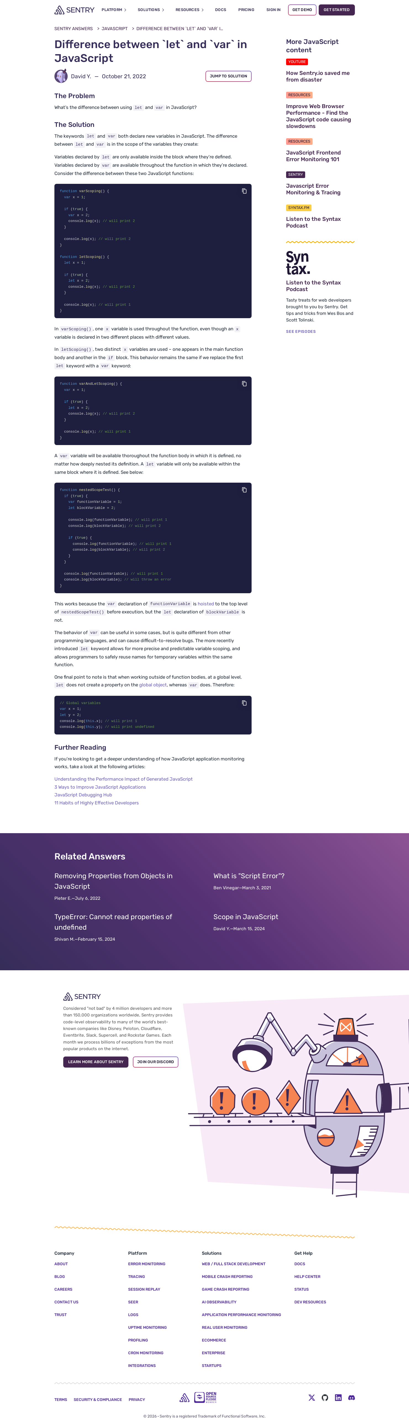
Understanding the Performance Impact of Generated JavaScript (123, 791)
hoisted (206, 614)
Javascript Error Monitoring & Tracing (320, 189)
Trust (60, 1314)
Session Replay (144, 1289)
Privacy (137, 1399)
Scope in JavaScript (245, 929)
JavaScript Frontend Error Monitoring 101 (320, 156)
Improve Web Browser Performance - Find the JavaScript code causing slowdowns (320, 116)
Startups (211, 1365)
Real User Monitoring (224, 1327)
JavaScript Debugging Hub (83, 806)
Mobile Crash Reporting (227, 1276)
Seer (133, 1302)
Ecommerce (214, 1340)
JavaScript (115, 28)
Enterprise (213, 1353)
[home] (184, 1397)
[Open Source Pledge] (205, 1397)
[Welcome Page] (74, 10)
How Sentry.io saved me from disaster (320, 76)
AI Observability (219, 1302)
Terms (60, 1399)
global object (153, 695)
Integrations (142, 1365)
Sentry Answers (73, 28)
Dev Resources (310, 1302)
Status (301, 1289)
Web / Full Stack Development (233, 1264)
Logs (133, 1314)
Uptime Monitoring (147, 1327)
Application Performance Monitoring (241, 1314)
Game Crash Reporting (225, 1289)
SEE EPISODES (301, 331)
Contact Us (66, 1302)
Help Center (307, 1276)
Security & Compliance (98, 1399)
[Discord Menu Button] (351, 1397)
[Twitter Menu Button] (311, 1397)
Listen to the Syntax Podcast (320, 222)
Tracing (136, 1276)
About (61, 1264)
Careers (63, 1289)
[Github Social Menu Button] (325, 1397)
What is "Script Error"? (248, 888)
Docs (299, 1264)
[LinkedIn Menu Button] (338, 1397)
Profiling (138, 1340)
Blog (59, 1276)
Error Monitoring (146, 1264)
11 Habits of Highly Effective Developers (96, 814)
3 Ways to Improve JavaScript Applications (100, 799)
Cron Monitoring (145, 1353)
